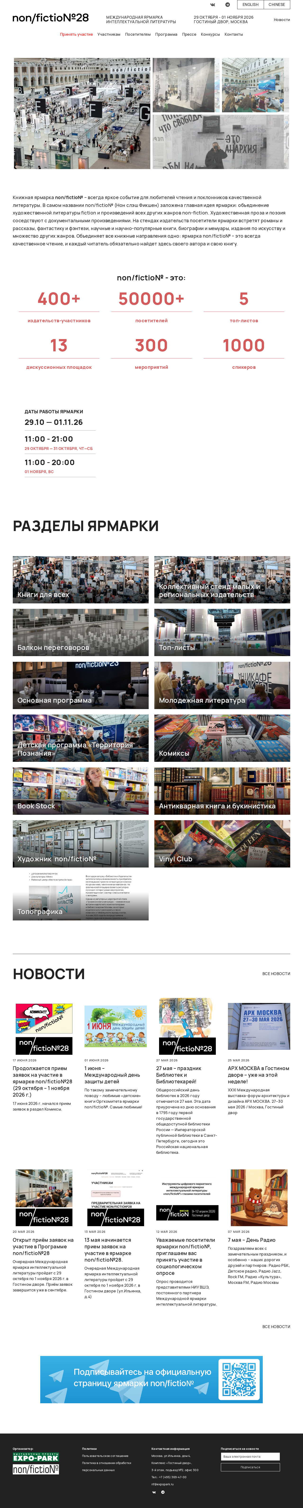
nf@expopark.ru (163, 1484)
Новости (282, 19)
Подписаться (250, 1467)
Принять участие (76, 34)
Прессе (189, 34)
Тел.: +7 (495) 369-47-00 (169, 1477)
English (250, 4)
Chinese (277, 4)
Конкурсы (210, 34)
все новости (276, 973)
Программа (166, 34)
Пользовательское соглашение (105, 1456)
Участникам (109, 34)
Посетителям (138, 34)
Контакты (234, 34)
